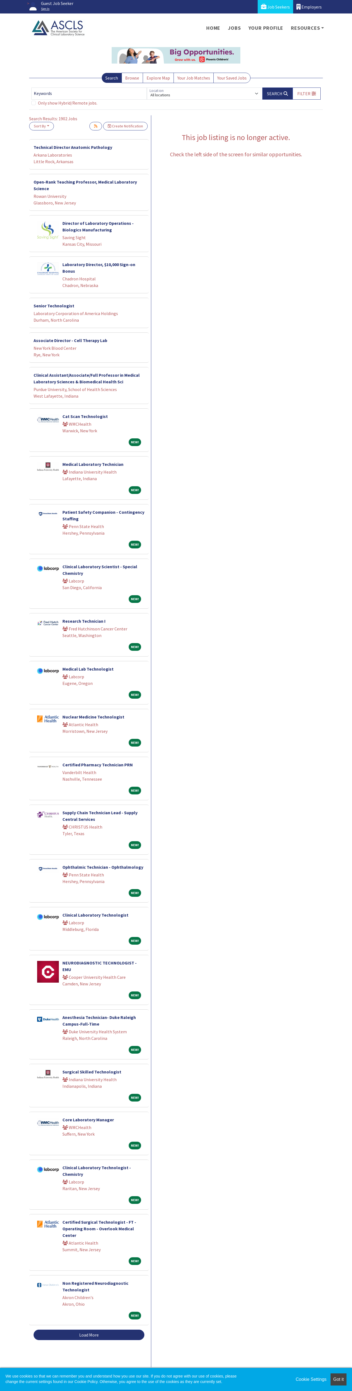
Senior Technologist (54, 305)
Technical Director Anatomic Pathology (73, 147)
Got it (338, 1379)
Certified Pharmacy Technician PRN (97, 764)
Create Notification (125, 126)
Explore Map (158, 78)
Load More (89, 1335)
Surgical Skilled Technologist (91, 1072)
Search (111, 78)
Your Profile (266, 28)
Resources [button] (305, 28)
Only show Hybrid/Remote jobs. (67, 103)
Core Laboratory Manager (88, 1119)
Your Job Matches (193, 78)
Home (213, 28)
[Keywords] (89, 94)
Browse (132, 78)
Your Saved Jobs (232, 78)
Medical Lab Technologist (88, 669)
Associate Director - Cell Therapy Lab (70, 340)
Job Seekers (275, 6)
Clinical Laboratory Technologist (95, 915)
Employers (309, 6)
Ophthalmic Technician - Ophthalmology (102, 867)
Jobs (234, 28)
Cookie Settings (311, 1379)
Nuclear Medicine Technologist (93, 717)
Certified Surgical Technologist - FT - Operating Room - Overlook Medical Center (99, 1228)
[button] (307, 94)
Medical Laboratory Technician (92, 464)
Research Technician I (84, 621)
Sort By (40, 126)
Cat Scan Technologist (85, 416)
